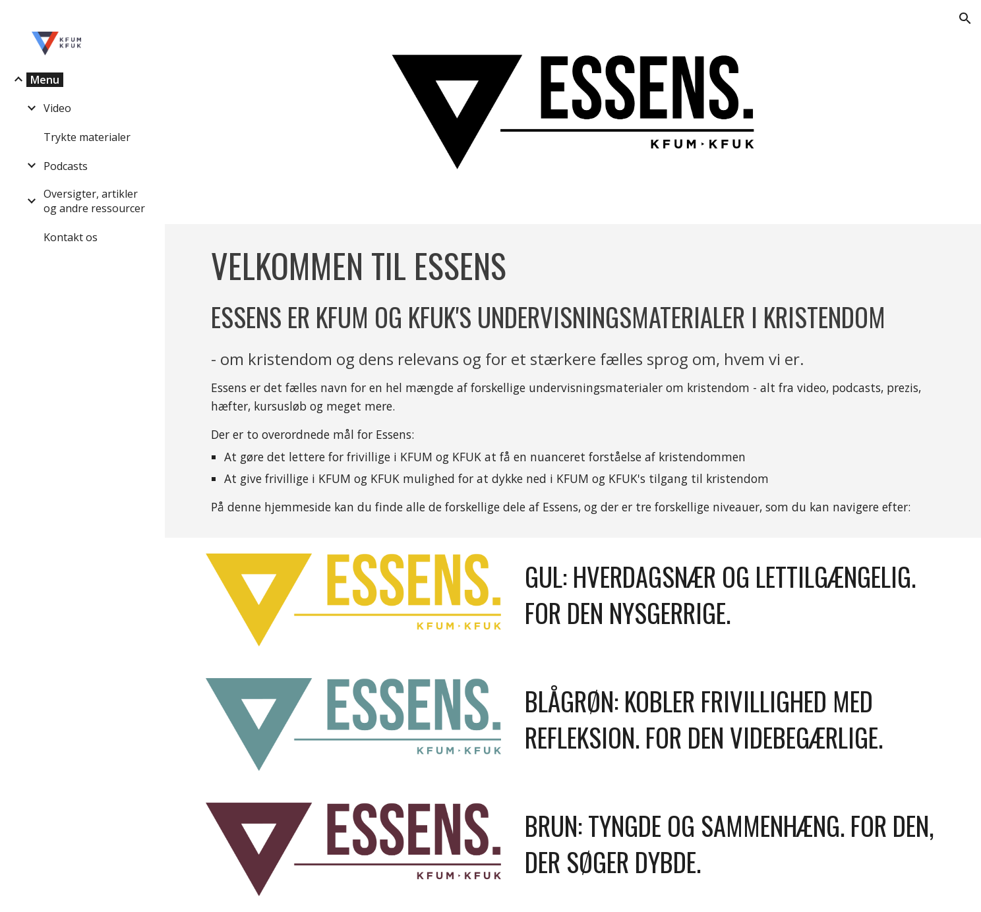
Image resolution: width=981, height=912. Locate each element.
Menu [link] (44, 79)
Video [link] (57, 108)
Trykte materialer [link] (87, 137)
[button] (965, 18)
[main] (572, 381)
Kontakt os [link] (71, 237)
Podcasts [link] (66, 166)
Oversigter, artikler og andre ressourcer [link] (94, 200)
